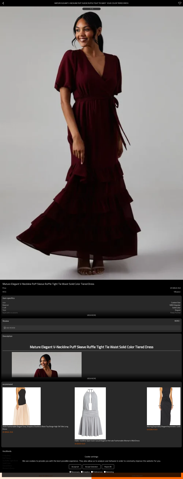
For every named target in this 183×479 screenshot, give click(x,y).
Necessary (75, 472)
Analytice (85, 472)
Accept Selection (91, 466)
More (177, 321)
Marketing (109, 472)
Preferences (97, 472)
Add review (10, 328)
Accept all (75, 466)
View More (91, 315)
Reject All (107, 466)
